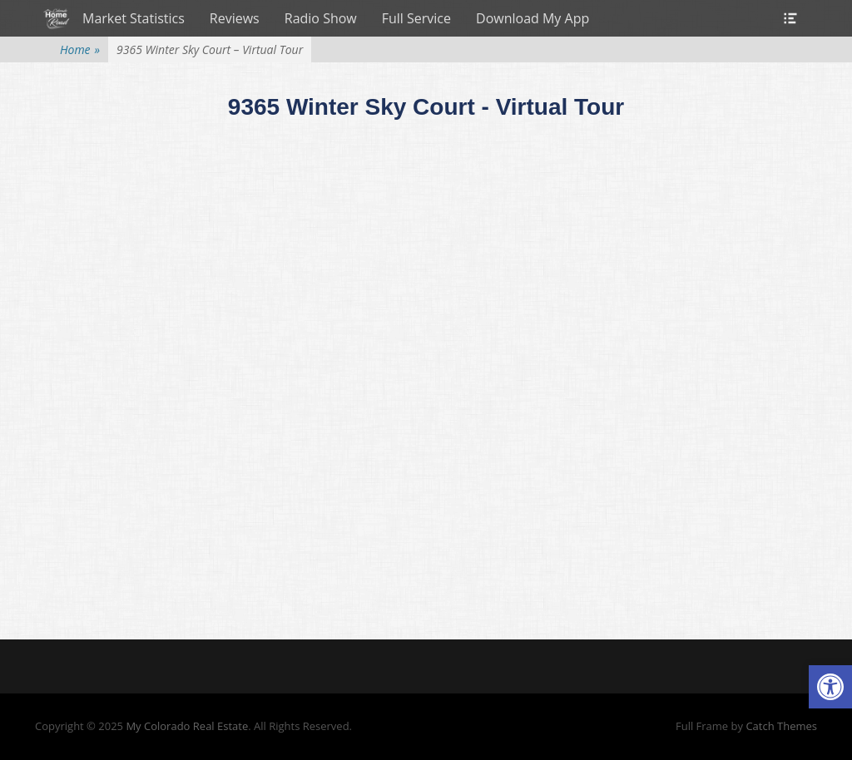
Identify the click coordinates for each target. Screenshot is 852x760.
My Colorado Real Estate (187, 725)
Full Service (416, 18)
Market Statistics (133, 18)
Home (80, 49)
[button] (830, 686)
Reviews (235, 18)
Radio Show (321, 18)
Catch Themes (781, 725)
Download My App (532, 18)
